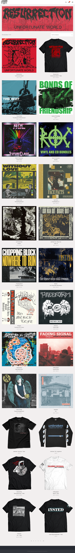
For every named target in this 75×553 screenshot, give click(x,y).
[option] (37, 18)
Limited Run (45, 551)
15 (43, 540)
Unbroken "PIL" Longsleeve (56, 451)
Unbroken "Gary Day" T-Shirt (19, 451)
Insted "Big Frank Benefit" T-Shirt (56, 534)
